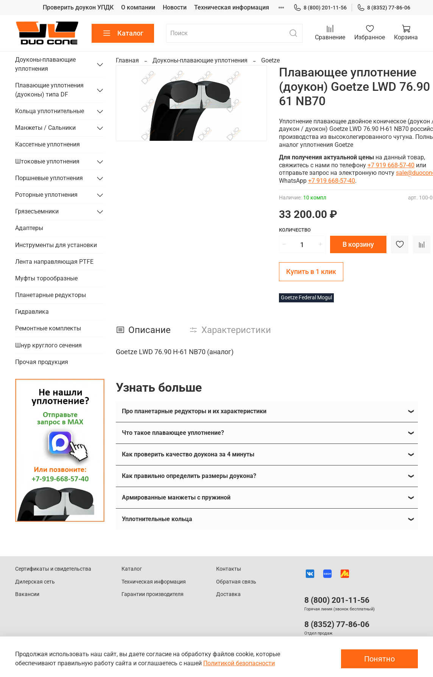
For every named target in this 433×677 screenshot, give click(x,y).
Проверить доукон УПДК (78, 7)
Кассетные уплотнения (47, 144)
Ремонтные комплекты (48, 328)
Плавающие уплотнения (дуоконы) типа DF (49, 90)
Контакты (228, 569)
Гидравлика (32, 311)
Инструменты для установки (56, 245)
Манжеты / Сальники (45, 127)
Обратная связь (236, 582)
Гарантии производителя (152, 594)
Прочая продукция (41, 362)
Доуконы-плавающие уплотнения (200, 60)
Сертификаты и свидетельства (53, 569)
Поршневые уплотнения (49, 178)
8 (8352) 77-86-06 (383, 8)
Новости (175, 7)
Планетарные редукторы (50, 295)
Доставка (228, 594)
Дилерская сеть (35, 582)
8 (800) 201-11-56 (320, 8)
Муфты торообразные (46, 278)
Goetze (270, 60)
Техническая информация (231, 7)
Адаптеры (29, 228)
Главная (127, 60)
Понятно (379, 658)
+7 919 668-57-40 (391, 165)
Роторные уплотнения (46, 194)
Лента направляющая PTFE (54, 261)
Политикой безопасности (239, 663)
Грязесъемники (37, 211)
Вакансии (27, 594)
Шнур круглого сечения (48, 345)
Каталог (122, 33)
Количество (295, 230)
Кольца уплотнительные (49, 111)
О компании (138, 7)
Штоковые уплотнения (47, 161)
